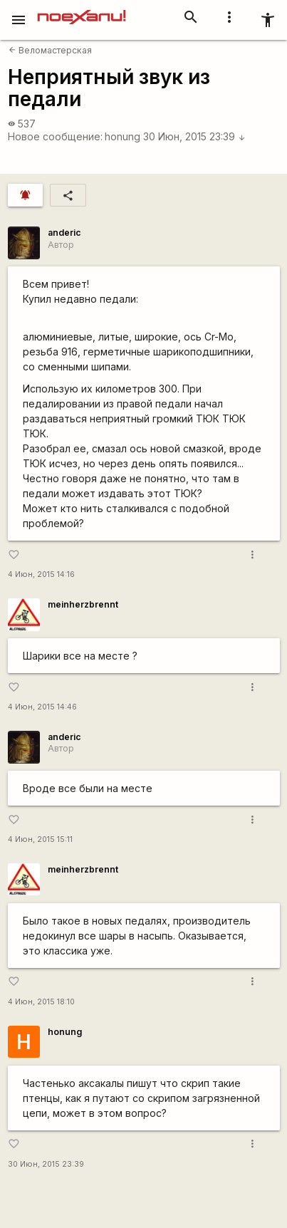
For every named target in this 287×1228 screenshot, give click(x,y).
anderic (64, 232)
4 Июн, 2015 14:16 (41, 574)
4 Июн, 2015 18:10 (41, 1001)
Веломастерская (50, 50)
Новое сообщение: (55, 136)
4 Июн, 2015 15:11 (40, 839)
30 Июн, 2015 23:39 (194, 136)
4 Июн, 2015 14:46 (42, 707)
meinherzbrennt (83, 604)
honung (122, 136)
